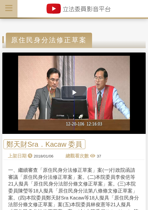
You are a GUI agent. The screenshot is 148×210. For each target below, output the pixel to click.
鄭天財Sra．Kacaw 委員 (44, 144)
